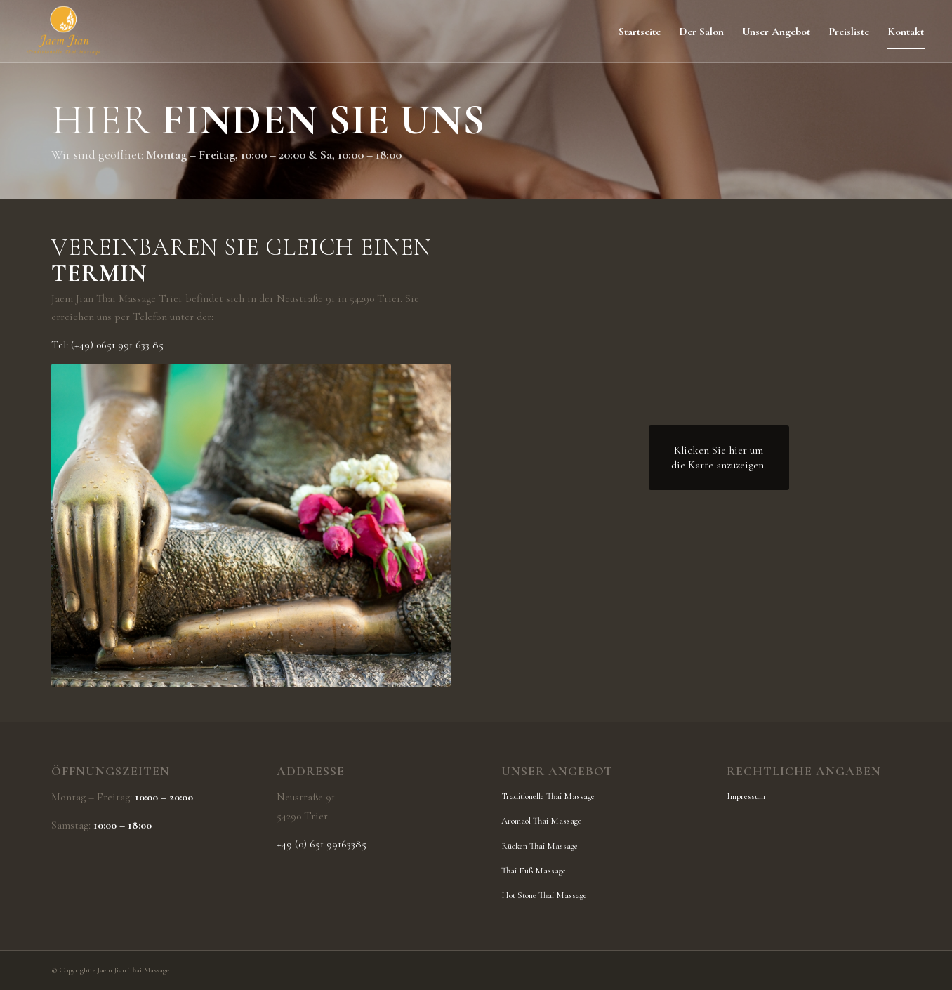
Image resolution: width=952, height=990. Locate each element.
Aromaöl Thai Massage (541, 820)
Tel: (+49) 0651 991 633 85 (107, 345)
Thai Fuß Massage (533, 870)
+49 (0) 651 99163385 (321, 844)
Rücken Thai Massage (539, 846)
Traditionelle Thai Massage (548, 796)
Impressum (746, 796)
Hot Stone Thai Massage (544, 895)
